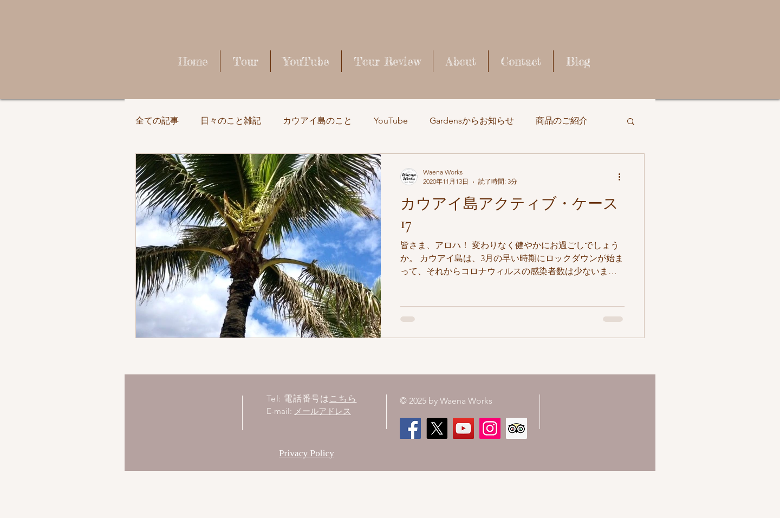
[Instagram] (489, 428)
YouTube (391, 120)
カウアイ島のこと (317, 120)
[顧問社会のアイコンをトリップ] (516, 428)
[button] (631, 122)
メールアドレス (322, 411)
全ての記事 (157, 120)
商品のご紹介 (562, 120)
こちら (342, 398)
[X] (436, 428)
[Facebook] (410, 428)
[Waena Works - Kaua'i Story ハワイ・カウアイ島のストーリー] (463, 428)
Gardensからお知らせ (472, 120)
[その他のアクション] (622, 176)
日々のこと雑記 (230, 120)
